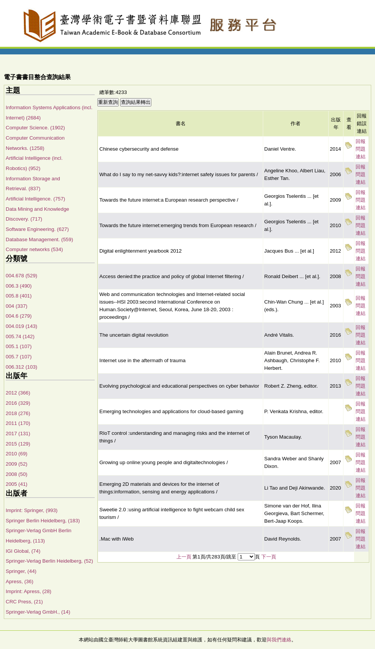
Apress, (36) (19, 581)
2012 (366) (18, 393)
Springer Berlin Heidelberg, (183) (43, 520)
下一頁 (268, 557)
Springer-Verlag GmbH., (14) (38, 612)
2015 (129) (18, 444)
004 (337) (16, 306)
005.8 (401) (19, 296)
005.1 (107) (19, 346)
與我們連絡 (279, 640)
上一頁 (183, 557)
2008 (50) (16, 474)
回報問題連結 (360, 148)
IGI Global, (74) (23, 551)
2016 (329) (18, 403)
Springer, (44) (21, 571)
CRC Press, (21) (24, 601)
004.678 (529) (21, 275)
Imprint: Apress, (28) (28, 591)
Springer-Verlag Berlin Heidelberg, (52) (49, 561)
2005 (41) (16, 484)
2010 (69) (16, 454)
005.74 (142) (20, 336)
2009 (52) (16, 464)
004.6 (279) (19, 316)
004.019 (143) (21, 326)
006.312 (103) (21, 367)
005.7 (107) (19, 356)
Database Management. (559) (39, 239)
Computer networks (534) (34, 249)
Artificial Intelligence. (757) (35, 199)
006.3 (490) (19, 286)
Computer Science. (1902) (35, 127)
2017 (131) (18, 433)
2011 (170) (18, 423)
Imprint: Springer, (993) (31, 510)
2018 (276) (18, 413)
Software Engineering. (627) (37, 229)
